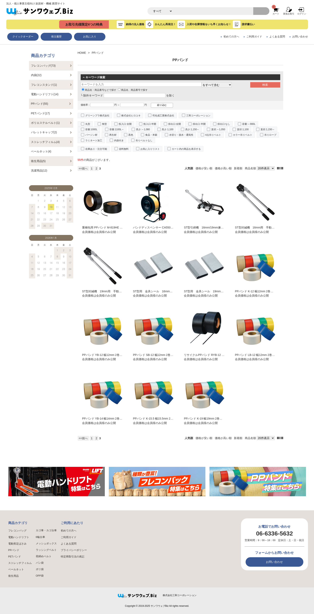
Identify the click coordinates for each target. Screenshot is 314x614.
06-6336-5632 (274, 533)
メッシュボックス (46, 543)
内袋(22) (36, 75)
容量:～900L (248, 124)
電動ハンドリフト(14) (45, 94)
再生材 (112, 134)
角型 (104, 124)
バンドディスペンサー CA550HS (153, 227)
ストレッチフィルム (20, 563)
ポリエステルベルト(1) (45, 122)
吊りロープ (270, 134)
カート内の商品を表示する (186, 149)
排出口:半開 (199, 124)
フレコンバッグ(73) (43, 65)
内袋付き (119, 140)
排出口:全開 (174, 124)
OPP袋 (40, 575)
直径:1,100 (242, 129)
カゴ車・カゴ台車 (46, 530)
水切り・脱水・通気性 (181, 134)
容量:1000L (91, 129)
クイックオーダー (22, 36)
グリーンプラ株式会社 (97, 115)
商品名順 (250, 168)
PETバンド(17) (40, 113)
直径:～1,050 (218, 129)
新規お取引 (288, 13)
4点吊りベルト (213, 134)
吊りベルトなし (144, 140)
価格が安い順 (204, 168)
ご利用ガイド (254, 36)
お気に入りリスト (150, 149)
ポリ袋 (40, 569)
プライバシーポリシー (74, 550)
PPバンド (14, 550)
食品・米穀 (151, 134)
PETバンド (14, 556)
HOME (82, 52)
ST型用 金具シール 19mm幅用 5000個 (211, 291)
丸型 (87, 124)
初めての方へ (231, 36)
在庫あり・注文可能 (96, 149)
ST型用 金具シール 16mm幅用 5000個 (160, 291)
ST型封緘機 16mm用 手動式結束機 (259, 227)
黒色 (130, 134)
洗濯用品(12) (39, 170)
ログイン (301, 13)
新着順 (238, 168)
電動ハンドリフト (18, 537)
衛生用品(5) (38, 161)
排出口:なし (223, 124)
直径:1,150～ (267, 129)
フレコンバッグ (17, 530)
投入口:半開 (149, 124)
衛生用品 (13, 576)
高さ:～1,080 (143, 129)
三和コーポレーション (198, 115)
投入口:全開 (125, 124)
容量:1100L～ (116, 129)
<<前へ (83, 168)
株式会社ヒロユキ (131, 115)
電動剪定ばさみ (17, 543)
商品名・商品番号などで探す (99, 90)
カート (276, 13)
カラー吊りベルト (242, 134)
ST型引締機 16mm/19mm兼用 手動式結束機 (213, 227)
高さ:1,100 (167, 129)
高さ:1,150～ (192, 129)
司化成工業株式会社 (163, 115)
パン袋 (40, 562)
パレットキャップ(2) (44, 132)
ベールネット (16, 569)
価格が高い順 (223, 168)
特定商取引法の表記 (72, 556)
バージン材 (91, 134)
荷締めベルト (43, 556)
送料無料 (124, 149)
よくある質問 (277, 36)
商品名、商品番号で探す (133, 90)
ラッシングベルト (46, 550)
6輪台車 (40, 537)
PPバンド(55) (39, 103)
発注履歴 (56, 36)
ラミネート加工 (93, 140)
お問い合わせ (300, 36)
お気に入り (89, 36)
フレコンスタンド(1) (44, 84)
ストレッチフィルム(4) (45, 142)
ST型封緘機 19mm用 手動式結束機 (106, 291)
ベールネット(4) (41, 151)
